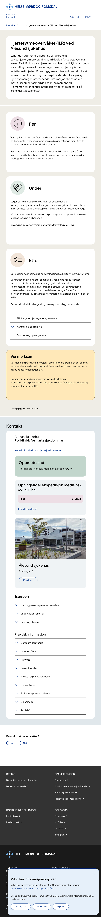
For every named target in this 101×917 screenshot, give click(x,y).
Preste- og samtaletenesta (35, 676)
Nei (25, 743)
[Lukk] (93, 874)
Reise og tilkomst (30, 621)
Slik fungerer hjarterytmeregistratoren (37, 318)
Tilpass (60, 906)
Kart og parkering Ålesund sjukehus (40, 605)
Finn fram (28, 580)
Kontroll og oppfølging (29, 326)
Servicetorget (28, 684)
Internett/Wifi (28, 651)
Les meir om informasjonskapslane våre (32, 888)
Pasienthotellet (29, 668)
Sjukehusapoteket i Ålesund (36, 693)
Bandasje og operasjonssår (31, 335)
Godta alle (20, 906)
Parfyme (25, 659)
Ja (11, 743)
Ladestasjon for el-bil (32, 613)
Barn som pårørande (32, 642)
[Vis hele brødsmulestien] (22, 25)
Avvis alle (42, 906)
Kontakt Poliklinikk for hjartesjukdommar (37, 450)
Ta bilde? (25, 710)
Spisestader (27, 701)
